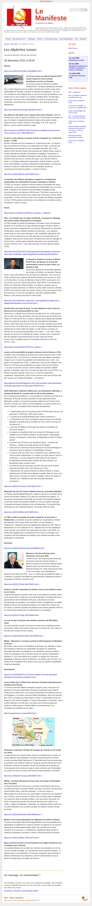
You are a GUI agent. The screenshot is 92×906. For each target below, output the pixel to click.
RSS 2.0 (36, 900)
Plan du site (8, 900)
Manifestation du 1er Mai (76, 60)
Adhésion (83, 39)
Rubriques (31, 39)
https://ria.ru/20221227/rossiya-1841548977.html (22, 776)
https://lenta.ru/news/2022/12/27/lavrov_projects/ (22, 347)
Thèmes (39, 39)
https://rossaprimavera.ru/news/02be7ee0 (20, 713)
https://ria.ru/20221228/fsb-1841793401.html (21, 512)
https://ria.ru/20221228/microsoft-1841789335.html (23, 636)
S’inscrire (17, 891)
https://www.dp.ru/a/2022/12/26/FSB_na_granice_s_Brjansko (27, 213)
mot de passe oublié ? (30, 891)
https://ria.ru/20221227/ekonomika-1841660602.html (24, 548)
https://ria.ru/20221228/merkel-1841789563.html (22, 814)
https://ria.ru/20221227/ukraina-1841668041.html (22, 71)
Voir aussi (14, 44)
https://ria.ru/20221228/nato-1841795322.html (21, 174)
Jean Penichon (45, 1)
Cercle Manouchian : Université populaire (58, 39)
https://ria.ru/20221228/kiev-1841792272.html (21, 838)
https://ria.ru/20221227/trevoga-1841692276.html (22, 110)
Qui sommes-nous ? (19, 39)
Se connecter (19, 900)
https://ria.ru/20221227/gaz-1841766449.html (21, 615)
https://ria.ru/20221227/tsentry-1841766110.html (22, 486)
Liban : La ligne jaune (74, 92)
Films (76, 39)
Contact (29, 900)
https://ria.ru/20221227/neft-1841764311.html (21, 584)
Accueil (7, 39)
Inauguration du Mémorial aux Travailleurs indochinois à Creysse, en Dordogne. (78, 68)
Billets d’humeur (72, 48)
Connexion (8, 891)
